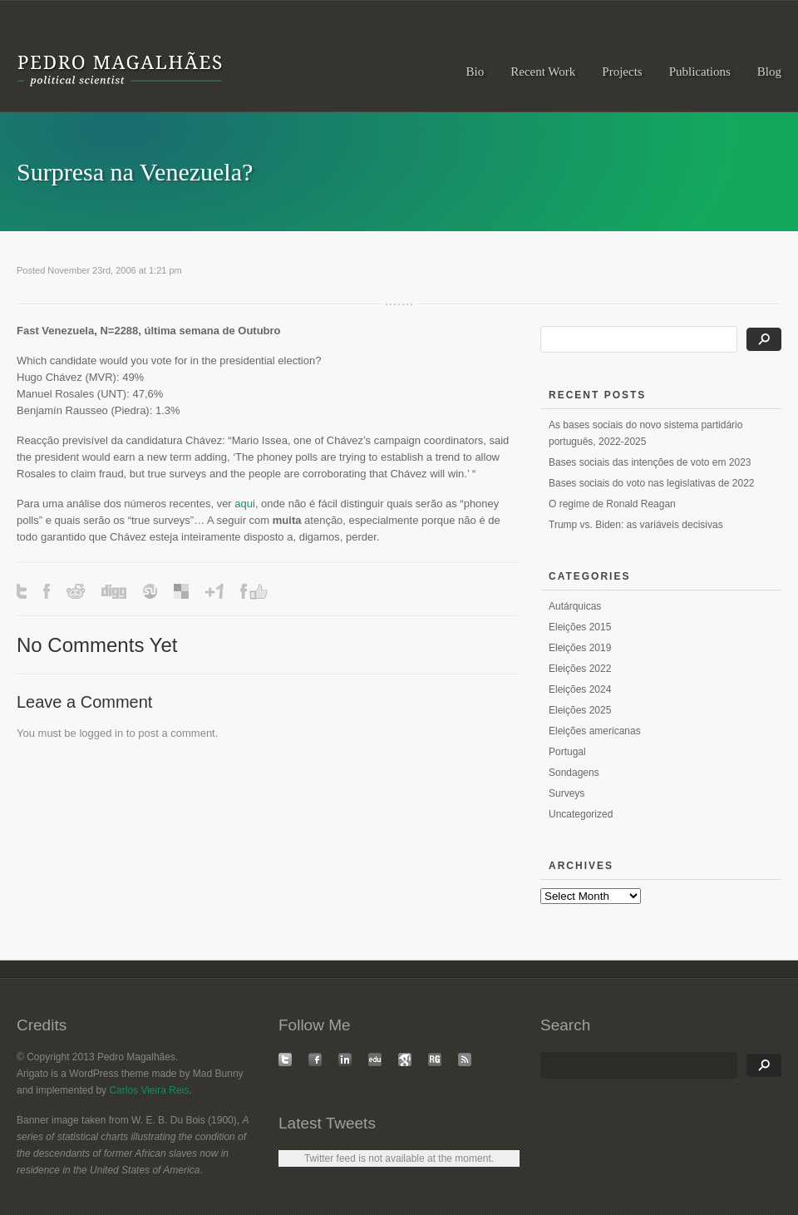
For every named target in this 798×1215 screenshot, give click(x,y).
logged (95, 733)
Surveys (566, 793)
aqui (244, 503)
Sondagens (574, 772)
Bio (475, 71)
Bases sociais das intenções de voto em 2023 (650, 462)
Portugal (567, 752)
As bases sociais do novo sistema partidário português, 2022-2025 (645, 433)
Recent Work (542, 71)
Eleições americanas (595, 731)
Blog (769, 71)
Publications (700, 71)
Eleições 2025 (580, 710)
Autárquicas (575, 606)
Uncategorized (581, 814)
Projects (622, 71)
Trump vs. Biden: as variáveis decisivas (636, 525)
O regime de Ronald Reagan (612, 504)
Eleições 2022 (580, 668)
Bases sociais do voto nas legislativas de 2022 (651, 483)
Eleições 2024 (580, 689)
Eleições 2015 (580, 627)
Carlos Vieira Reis (149, 1090)
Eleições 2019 (580, 648)
